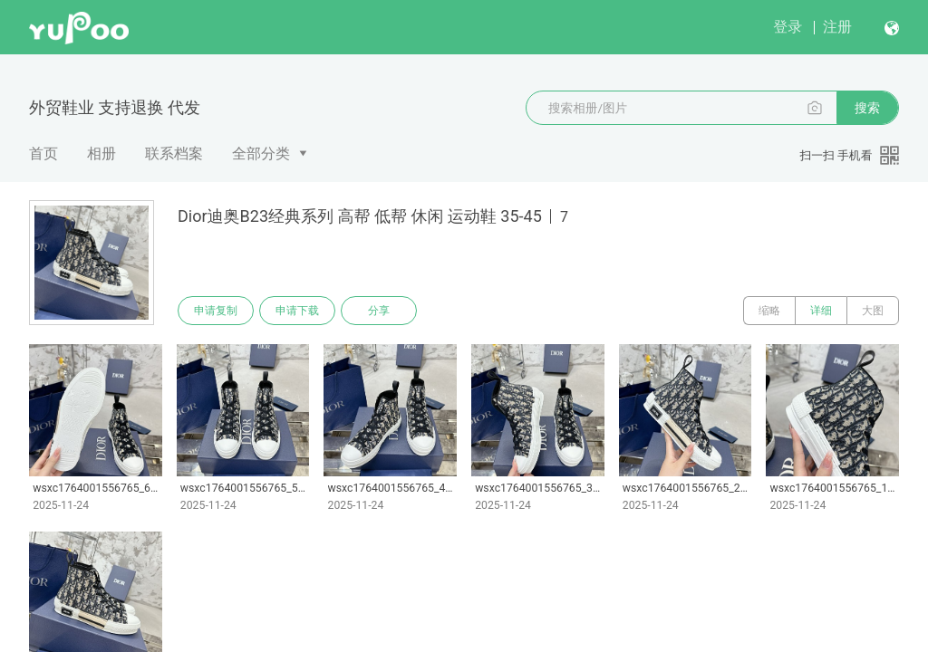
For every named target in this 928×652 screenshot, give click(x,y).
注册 (837, 26)
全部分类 (261, 153)
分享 (379, 310)
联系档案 (174, 153)
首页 (43, 153)
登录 (787, 26)
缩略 (769, 310)
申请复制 (215, 310)
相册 (101, 153)
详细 (821, 310)
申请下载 (297, 310)
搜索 (867, 108)
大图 (873, 310)
